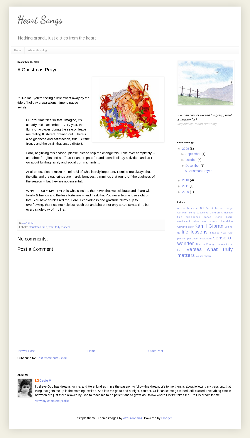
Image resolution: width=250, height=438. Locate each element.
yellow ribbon (203, 256)
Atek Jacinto (207, 208)
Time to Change (205, 244)
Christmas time (38, 227)
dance (207, 217)
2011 (186, 186)
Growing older (185, 226)
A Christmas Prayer (198, 171)
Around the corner (188, 208)
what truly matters (59, 227)
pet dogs (192, 238)
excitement (183, 221)
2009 (186, 148)
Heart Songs (40, 20)
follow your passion (205, 221)
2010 (186, 180)
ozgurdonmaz (132, 418)
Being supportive (199, 212)
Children (215, 212)
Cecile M (45, 380)
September (193, 154)
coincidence (193, 217)
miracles (214, 232)
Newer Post (27, 351)
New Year (227, 232)
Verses (194, 249)
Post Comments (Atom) (53, 358)
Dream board (224, 217)
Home (17, 50)
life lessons (195, 232)
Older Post (155, 351)
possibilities (205, 238)
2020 (186, 192)
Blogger (166, 418)
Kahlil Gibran (208, 226)
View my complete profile (52, 401)
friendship (227, 221)
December (193, 165)
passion (181, 238)
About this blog (37, 50)
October (192, 159)
